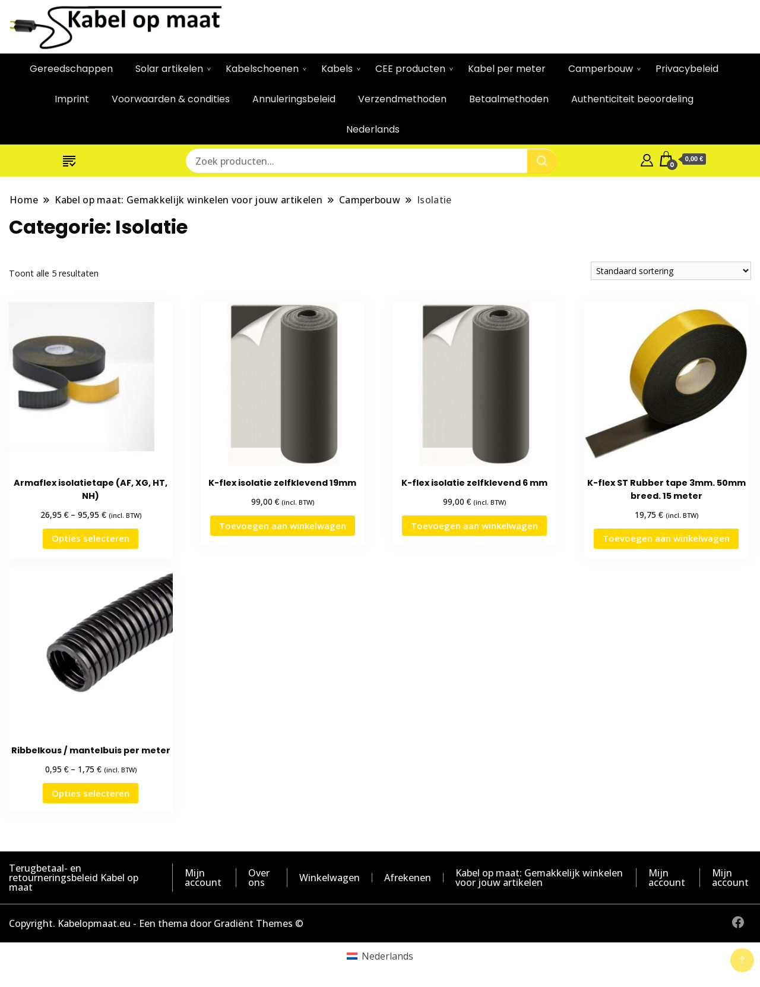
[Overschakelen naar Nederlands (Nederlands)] (380, 955)
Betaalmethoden (509, 99)
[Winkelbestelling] (671, 271)
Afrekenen (407, 877)
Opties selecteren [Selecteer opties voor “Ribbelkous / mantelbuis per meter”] (90, 793)
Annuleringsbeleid (293, 99)
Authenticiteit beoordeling (632, 99)
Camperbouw (600, 69)
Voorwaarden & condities (171, 99)
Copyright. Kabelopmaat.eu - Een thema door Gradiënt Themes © (156, 923)
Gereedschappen (71, 69)
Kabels (337, 69)
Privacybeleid (687, 69)
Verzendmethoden (402, 99)
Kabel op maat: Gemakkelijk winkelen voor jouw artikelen (539, 877)
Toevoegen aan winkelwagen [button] (282, 526)
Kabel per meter (507, 69)
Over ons (259, 877)
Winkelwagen (329, 877)
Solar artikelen (169, 69)
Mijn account (203, 877)
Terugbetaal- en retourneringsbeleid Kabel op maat (73, 878)
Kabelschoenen (262, 69)
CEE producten (410, 69)
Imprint (72, 99)
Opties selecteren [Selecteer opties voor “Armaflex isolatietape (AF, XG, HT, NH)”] (90, 538)
